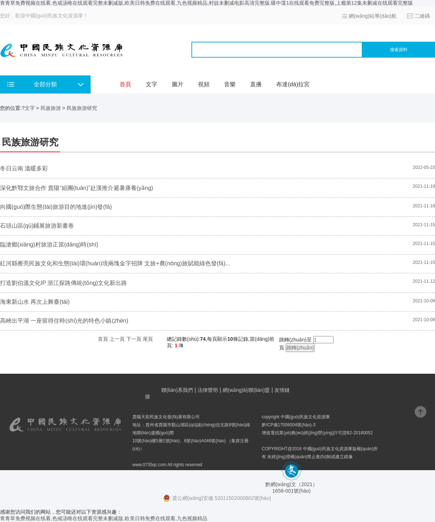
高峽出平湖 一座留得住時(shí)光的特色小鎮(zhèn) (64, 321)
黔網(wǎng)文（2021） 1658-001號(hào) (291, 485)
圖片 (177, 84)
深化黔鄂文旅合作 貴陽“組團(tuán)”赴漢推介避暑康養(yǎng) (76, 188)
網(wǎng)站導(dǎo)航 (373, 16)
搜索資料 (398, 49)
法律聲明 (208, 390)
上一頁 (117, 339)
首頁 (125, 84)
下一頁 (133, 339)
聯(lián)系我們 (177, 390)
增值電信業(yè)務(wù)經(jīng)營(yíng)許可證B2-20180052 (317, 432)
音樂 (230, 84)
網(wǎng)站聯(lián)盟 (246, 390)
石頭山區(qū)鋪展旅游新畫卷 (37, 226)
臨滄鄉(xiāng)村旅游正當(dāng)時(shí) (49, 244)
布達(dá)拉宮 (293, 84)
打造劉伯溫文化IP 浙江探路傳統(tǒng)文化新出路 (63, 283)
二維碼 (422, 16)
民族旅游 (51, 108)
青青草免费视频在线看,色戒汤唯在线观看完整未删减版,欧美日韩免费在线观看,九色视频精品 (103, 518)
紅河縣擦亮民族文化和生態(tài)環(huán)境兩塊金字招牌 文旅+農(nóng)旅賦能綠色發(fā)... (115, 263)
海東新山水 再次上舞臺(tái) (35, 302)
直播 (256, 84)
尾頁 (148, 339)
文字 (151, 84)
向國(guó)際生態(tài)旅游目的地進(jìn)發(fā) (56, 207)
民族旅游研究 (82, 108)
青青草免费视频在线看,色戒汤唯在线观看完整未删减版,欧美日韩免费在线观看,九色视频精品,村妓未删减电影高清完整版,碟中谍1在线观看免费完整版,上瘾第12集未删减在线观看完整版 (206, 3)
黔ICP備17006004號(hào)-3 (288, 424)
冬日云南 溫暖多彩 (24, 168)
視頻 (204, 84)
